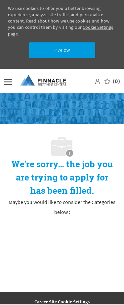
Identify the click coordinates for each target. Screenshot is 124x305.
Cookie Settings (98, 27)
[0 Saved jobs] (112, 80)
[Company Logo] (48, 81)
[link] (97, 81)
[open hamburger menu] (8, 81)
